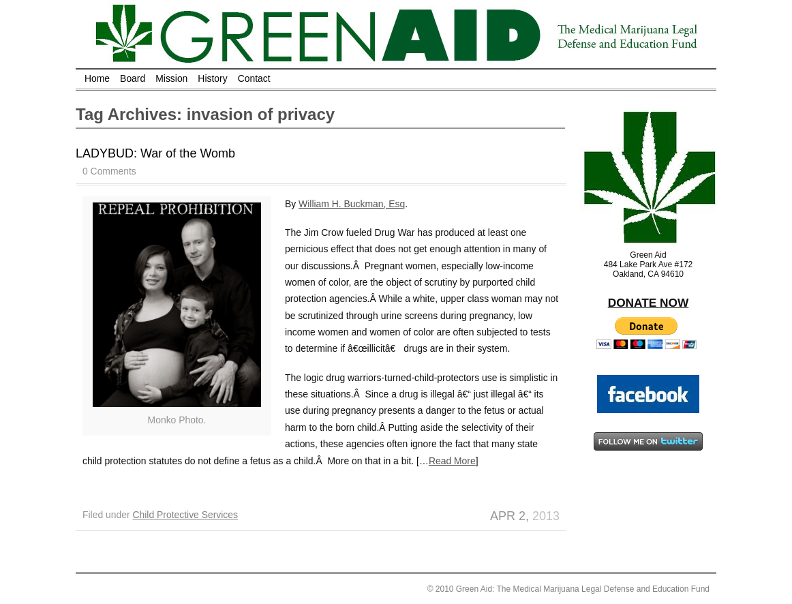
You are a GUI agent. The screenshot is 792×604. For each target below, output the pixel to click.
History (212, 78)
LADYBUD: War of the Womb (155, 153)
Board (132, 78)
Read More (452, 460)
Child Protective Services (185, 514)
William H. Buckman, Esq (352, 203)
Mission (171, 78)
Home (97, 78)
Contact (254, 78)
